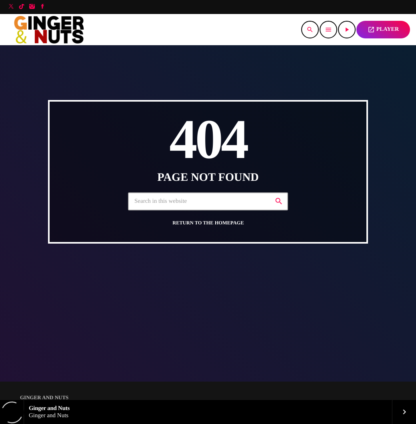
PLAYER (383, 29)
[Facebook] (42, 7)
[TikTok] (21, 7)
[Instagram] (32, 7)
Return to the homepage (208, 223)
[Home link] (51, 30)
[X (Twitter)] (11, 7)
